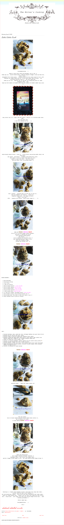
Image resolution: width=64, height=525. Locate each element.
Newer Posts (4, 515)
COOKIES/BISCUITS (8, 512)
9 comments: (22, 511)
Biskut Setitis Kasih (9, 37)
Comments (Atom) (25, 517)
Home (23, 515)
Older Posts (42, 515)
